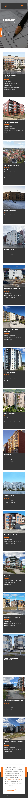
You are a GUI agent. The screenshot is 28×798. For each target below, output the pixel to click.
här (19, 779)
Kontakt (1, 32)
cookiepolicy (10, 779)
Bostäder (6, 79)
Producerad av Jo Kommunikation (18, 795)
